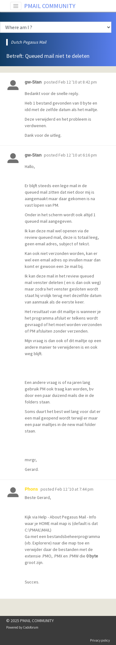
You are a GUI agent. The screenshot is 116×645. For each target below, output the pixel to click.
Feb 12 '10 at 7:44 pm (74, 489)
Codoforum (30, 627)
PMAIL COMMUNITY (49, 6)
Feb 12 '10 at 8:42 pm (77, 82)
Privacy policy (100, 640)
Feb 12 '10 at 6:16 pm (77, 155)
